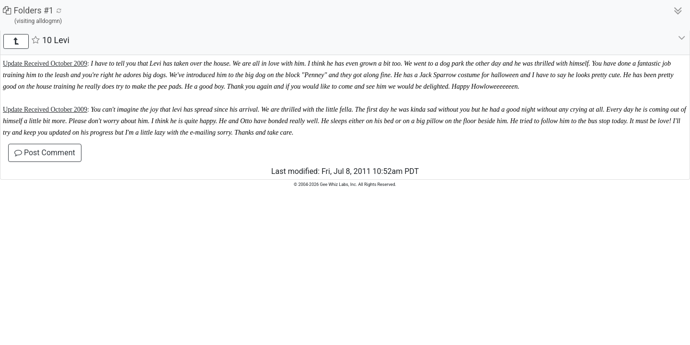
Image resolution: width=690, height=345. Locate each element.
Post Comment (44, 152)
